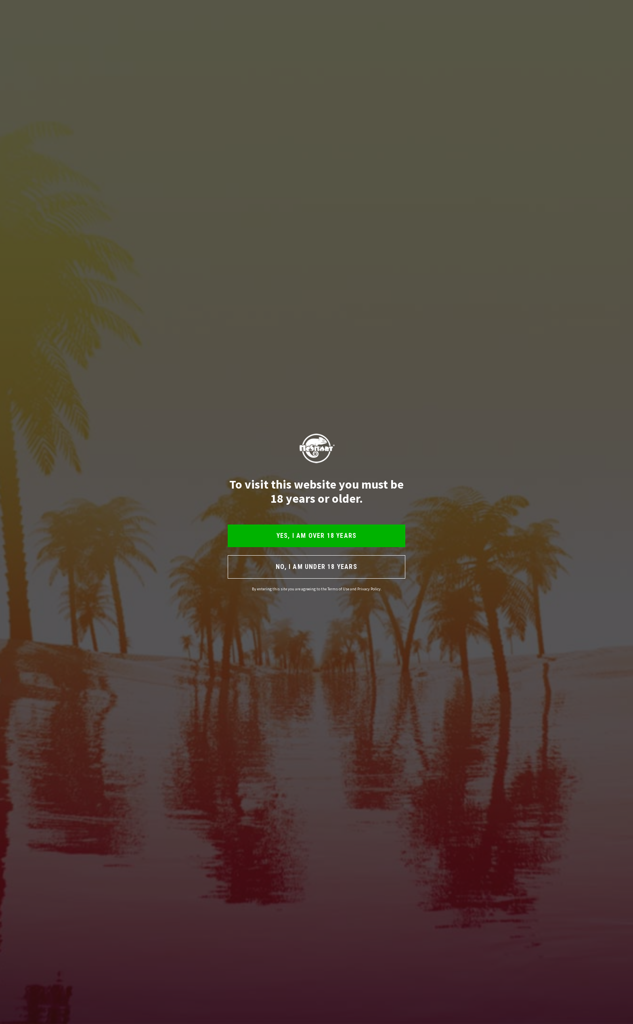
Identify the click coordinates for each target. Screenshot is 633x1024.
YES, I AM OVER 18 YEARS (317, 535)
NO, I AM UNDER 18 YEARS (316, 567)
